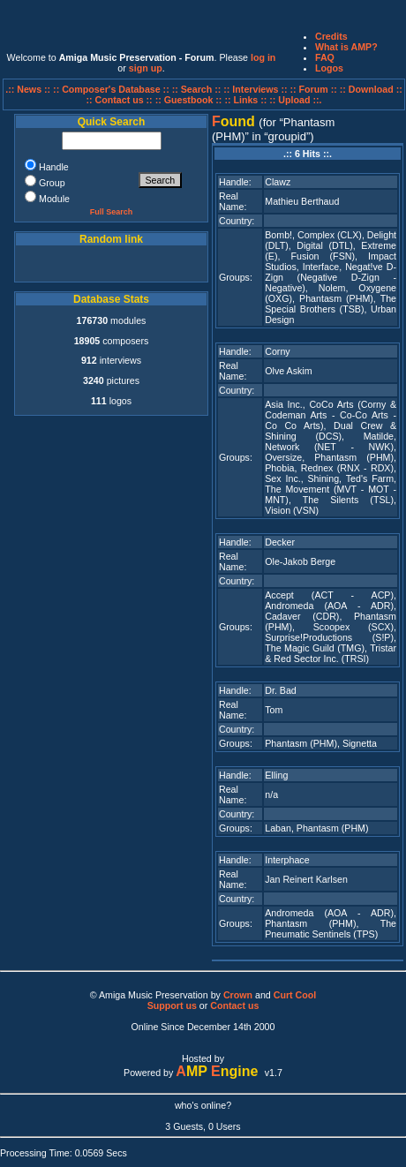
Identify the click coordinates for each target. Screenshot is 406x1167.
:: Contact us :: (119, 99)
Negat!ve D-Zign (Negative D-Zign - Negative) (330, 277)
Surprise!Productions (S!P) (329, 637)
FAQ (325, 57)
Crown (237, 995)
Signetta (359, 743)
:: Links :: (245, 99)
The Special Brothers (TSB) (330, 303)
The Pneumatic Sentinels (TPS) (330, 928)
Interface (321, 266)
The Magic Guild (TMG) (315, 648)
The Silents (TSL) (348, 499)
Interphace (287, 860)
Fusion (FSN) (323, 256)
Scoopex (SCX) (353, 626)
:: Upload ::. (295, 99)
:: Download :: (371, 89)
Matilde (379, 436)
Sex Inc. (282, 478)
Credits (331, 36)
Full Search (111, 211)
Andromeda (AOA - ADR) (329, 605)
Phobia (279, 468)
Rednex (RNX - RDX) (347, 468)
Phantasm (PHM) (336, 298)
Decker (280, 542)
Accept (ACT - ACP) (329, 595)
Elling (276, 775)
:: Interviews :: (256, 89)
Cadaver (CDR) (302, 616)
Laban (278, 828)
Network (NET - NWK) (329, 446)
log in (263, 57)
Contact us (234, 1005)
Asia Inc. (284, 404)
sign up (145, 68)
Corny (277, 351)
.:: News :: (29, 89)
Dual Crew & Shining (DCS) (330, 430)
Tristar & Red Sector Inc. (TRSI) (330, 653)
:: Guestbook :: (188, 99)
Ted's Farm (370, 478)
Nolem (332, 287)
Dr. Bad (281, 690)
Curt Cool (295, 995)
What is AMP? (346, 46)
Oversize (283, 457)
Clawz (277, 182)
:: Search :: (198, 89)
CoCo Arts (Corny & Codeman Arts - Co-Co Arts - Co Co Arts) (330, 415)
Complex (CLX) (329, 235)
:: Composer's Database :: (112, 89)
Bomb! (278, 235)
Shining (324, 478)
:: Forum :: (315, 89)
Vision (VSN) (292, 510)
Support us (172, 1005)
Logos (329, 68)
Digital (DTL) (324, 245)
